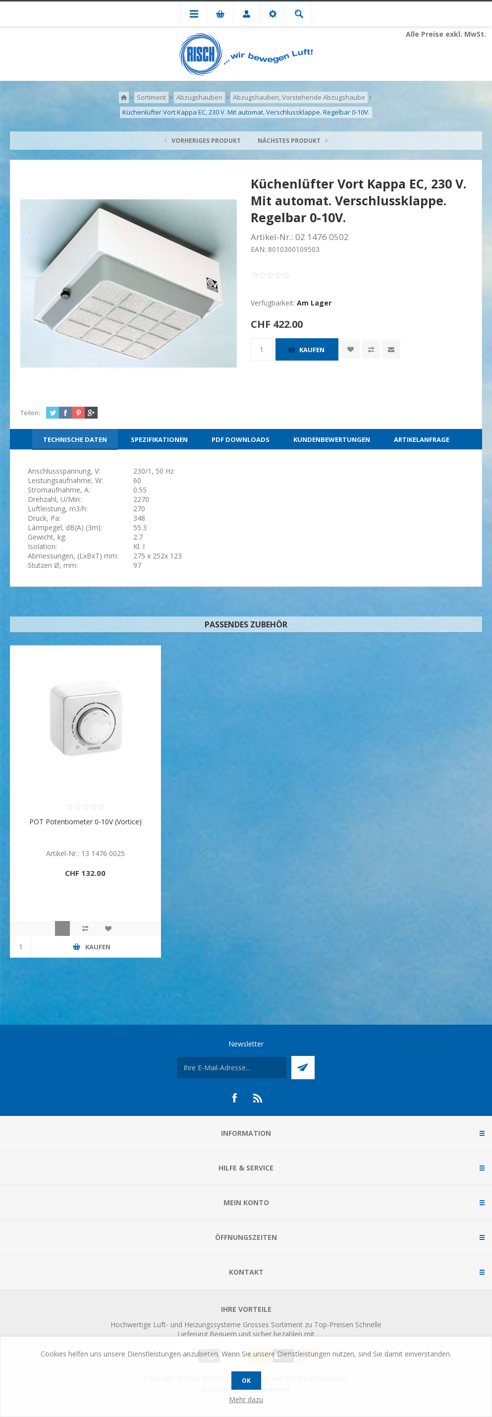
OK (246, 1380)
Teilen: (30, 412)
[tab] (75, 439)
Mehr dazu (246, 1399)
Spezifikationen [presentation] (159, 439)
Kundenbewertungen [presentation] (331, 439)
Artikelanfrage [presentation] (421, 439)
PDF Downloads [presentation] (241, 439)
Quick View (62, 928)
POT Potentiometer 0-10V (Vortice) (85, 821)
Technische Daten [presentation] (75, 439)
